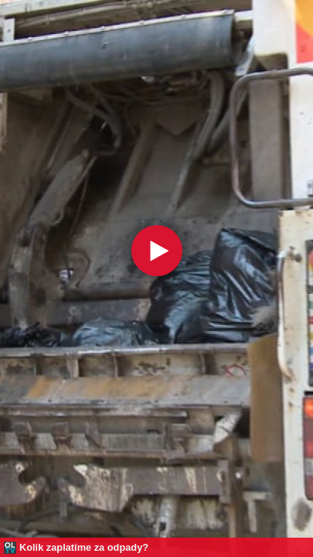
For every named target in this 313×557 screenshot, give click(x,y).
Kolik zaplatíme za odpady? (83, 547)
